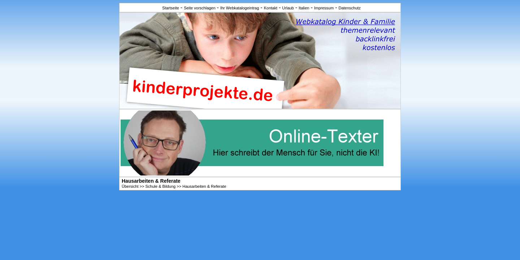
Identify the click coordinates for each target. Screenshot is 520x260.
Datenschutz (349, 8)
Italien (304, 8)
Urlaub (288, 8)
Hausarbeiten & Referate (204, 186)
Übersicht (130, 186)
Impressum (324, 8)
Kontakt (270, 8)
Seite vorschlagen (199, 8)
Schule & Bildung (160, 186)
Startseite (170, 8)
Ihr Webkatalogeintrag (239, 8)
